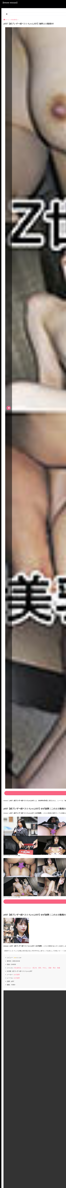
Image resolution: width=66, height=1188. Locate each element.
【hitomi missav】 (10, 3)
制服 (58, 968)
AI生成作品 (17, 968)
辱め (54, 968)
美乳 (39, 968)
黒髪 (49, 968)
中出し (45, 968)
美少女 (35, 968)
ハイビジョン (26, 968)
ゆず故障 (17, 974)
